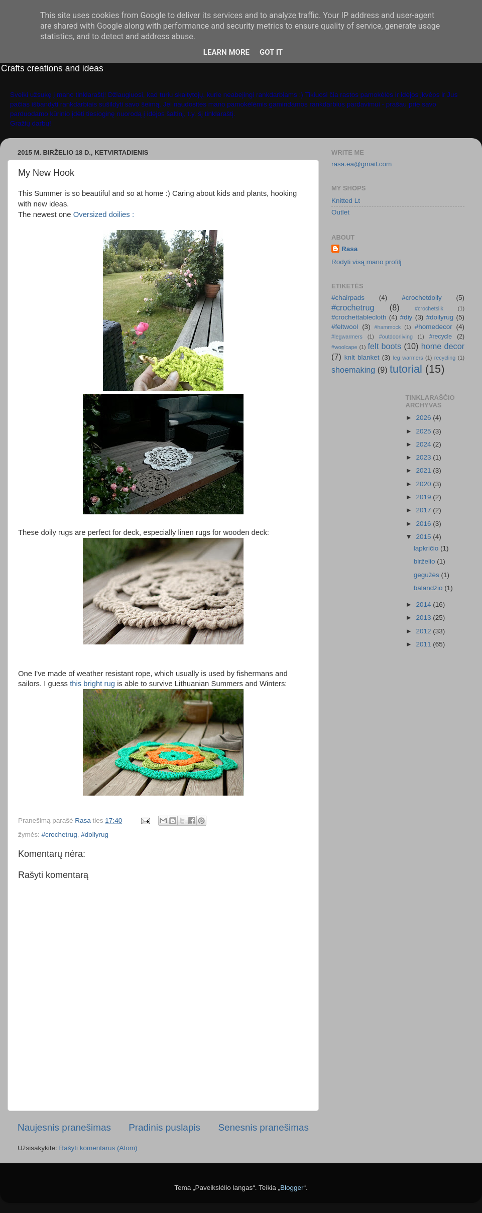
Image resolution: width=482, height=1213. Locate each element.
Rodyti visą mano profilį (366, 262)
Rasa (349, 249)
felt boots (385, 346)
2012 (424, 631)
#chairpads (348, 297)
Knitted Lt (345, 200)
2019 (424, 497)
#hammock (387, 327)
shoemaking (353, 369)
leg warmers (408, 358)
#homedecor (433, 326)
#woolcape (344, 347)
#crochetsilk (429, 308)
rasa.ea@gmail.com (361, 164)
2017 (424, 510)
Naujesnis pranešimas (64, 1127)
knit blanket (362, 357)
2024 (424, 444)
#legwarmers (347, 337)
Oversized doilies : (103, 214)
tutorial (406, 369)
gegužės (427, 575)
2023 (424, 457)
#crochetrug (59, 834)
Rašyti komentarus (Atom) (98, 1148)
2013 (424, 617)
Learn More (226, 52)
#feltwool (344, 326)
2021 (424, 470)
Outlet (340, 212)
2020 (424, 484)
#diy (406, 317)
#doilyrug (94, 834)
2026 (424, 417)
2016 (424, 523)
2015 (424, 536)
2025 (424, 431)
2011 (424, 644)
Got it (271, 52)
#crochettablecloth (359, 317)
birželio (425, 561)
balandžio (429, 588)
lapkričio (427, 548)
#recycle (440, 336)
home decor (442, 346)
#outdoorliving (396, 337)
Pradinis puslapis (164, 1127)
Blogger (292, 1187)
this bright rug (92, 684)
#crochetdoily (422, 297)
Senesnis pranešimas (263, 1127)
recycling (445, 358)
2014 (424, 604)
